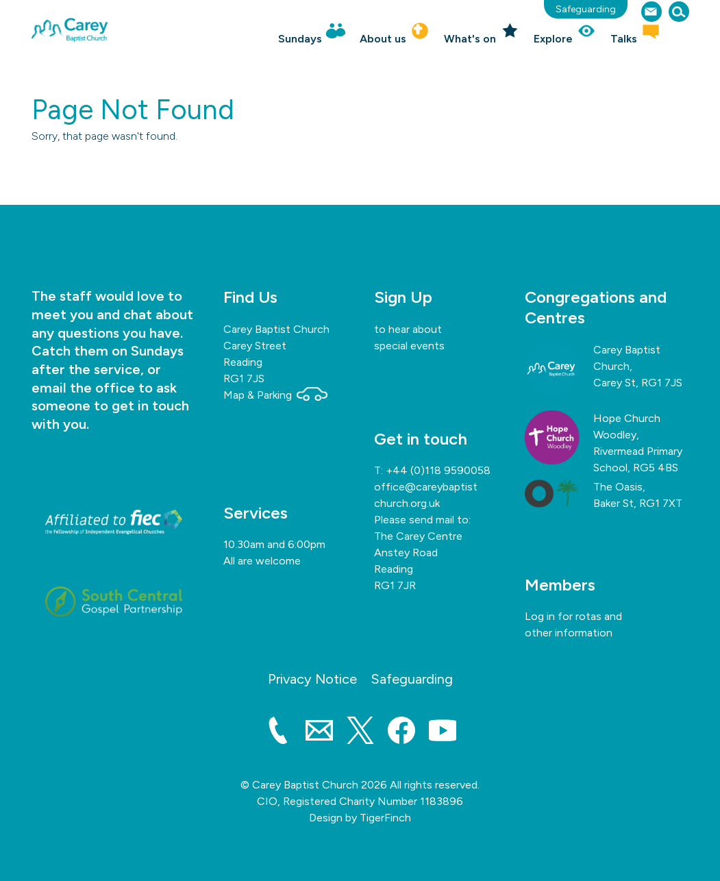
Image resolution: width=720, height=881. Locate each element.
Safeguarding (586, 9)
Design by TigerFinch (360, 817)
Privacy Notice (312, 679)
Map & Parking (275, 394)
